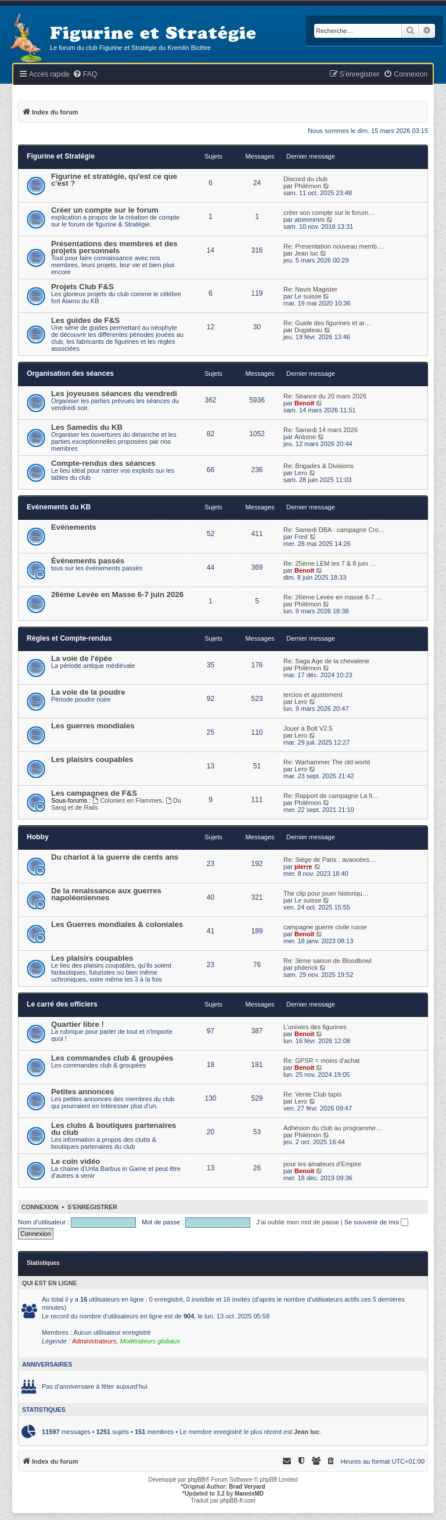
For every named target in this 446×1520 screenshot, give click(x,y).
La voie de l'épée (81, 658)
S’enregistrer (92, 1206)
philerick (306, 967)
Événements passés (87, 560)
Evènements (73, 527)
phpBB (196, 1479)
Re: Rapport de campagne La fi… (331, 795)
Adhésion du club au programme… (332, 1127)
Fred (301, 536)
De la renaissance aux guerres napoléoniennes (106, 894)
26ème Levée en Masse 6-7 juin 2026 (117, 594)
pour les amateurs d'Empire (322, 1163)
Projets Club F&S (82, 286)
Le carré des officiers (62, 1004)
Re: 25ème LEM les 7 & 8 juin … (329, 563)
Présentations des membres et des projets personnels (114, 247)
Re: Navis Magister (310, 289)
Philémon (307, 185)
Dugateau (308, 329)
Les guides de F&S (85, 320)
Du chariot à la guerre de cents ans (114, 857)
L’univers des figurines (315, 1026)
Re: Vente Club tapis (312, 1094)
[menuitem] (85, 74)
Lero (300, 472)
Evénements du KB (59, 507)
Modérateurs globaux (150, 1341)
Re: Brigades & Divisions (318, 465)
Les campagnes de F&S (94, 793)
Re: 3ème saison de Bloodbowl (327, 960)
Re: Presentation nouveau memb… (333, 246)
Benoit (304, 403)
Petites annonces (82, 1091)
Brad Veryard (247, 1486)
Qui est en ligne (49, 1283)
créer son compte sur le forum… (329, 212)
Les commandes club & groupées (112, 1058)
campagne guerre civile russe (325, 927)
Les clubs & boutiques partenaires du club (113, 1129)
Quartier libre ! (77, 1024)
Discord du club (305, 178)
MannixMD (249, 1493)
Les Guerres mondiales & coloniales (117, 924)
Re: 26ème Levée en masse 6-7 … (333, 597)
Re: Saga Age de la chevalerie (326, 660)
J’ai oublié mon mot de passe (297, 1222)
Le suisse (307, 296)
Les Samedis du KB (87, 427)
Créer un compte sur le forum (105, 210)
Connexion (40, 1206)
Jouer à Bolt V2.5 (307, 728)
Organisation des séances (70, 373)
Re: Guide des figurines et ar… (327, 322)
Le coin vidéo (75, 1161)
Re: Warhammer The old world (326, 762)
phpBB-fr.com (238, 1500)
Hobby (38, 837)
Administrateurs (94, 1341)
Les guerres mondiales (93, 725)
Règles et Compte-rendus (69, 638)
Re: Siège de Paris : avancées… (329, 859)
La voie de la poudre (88, 692)
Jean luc (306, 253)
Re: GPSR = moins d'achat (321, 1060)
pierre (303, 866)
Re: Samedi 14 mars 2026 (320, 429)
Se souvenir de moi (376, 1222)
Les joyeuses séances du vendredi (114, 393)
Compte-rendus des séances (103, 463)
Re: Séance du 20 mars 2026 (324, 396)
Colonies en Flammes (127, 800)
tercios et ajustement (313, 694)
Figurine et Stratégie (61, 156)
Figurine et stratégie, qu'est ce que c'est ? (114, 180)
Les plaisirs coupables (92, 759)
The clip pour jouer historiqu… (326, 893)
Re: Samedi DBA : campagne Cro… (334, 529)
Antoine (305, 436)
